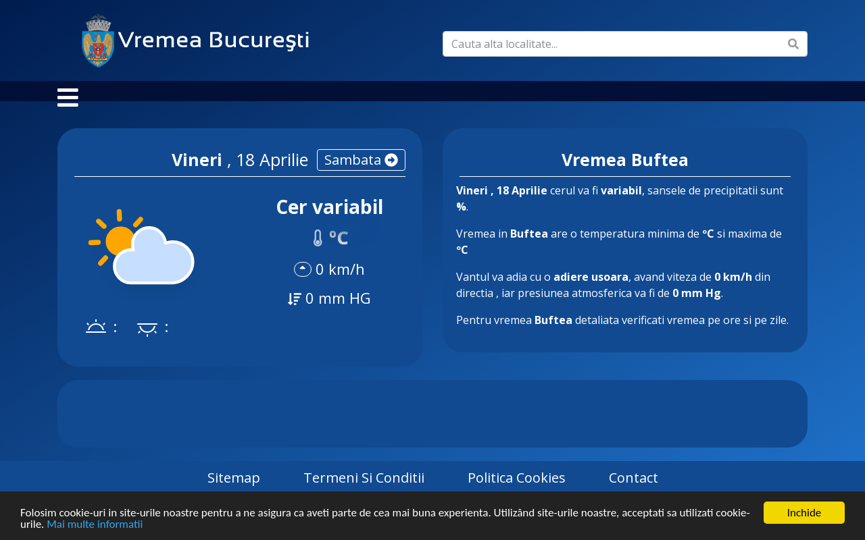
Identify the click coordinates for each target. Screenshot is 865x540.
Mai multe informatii (95, 525)
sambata (361, 173)
